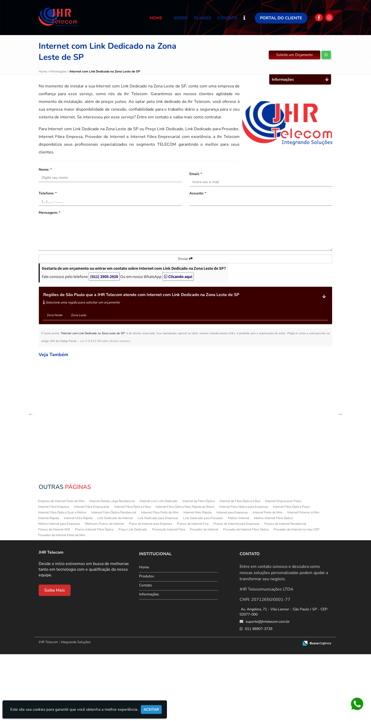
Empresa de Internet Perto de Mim (61, 568)
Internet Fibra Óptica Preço (291, 573)
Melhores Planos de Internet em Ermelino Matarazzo (160, 409)
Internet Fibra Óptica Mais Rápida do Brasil (185, 573)
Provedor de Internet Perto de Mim (61, 602)
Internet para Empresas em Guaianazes (59, 468)
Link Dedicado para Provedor (203, 585)
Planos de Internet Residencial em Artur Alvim (311, 532)
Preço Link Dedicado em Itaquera (260, 468)
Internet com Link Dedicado (159, 568)
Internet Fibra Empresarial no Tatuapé (160, 530)
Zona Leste (78, 315)
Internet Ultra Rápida (78, 585)
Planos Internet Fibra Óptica (94, 596)
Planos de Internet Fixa (192, 590)
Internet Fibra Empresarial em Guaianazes (110, 471)
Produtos (146, 643)
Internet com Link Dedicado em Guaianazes (110, 532)
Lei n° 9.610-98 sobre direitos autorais (105, 341)
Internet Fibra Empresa (53, 573)
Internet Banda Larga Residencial (112, 568)
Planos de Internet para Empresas (236, 590)
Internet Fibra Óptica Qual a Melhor (62, 579)
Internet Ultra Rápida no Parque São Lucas (210, 530)
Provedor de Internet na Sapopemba (311, 468)
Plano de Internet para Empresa (150, 590)
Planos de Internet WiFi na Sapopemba (60, 530)
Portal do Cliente (281, 18)
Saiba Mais (54, 657)
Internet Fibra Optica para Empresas (243, 573)
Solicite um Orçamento (294, 54)
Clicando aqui (178, 276)
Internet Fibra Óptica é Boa (132, 573)
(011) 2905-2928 (104, 276)
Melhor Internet (238, 585)
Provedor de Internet (204, 596)
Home (156, 18)
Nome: (45, 169)
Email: (195, 173)
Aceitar (151, 709)
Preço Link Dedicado (133, 596)
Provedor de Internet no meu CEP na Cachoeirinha (110, 409)
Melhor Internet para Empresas (59, 590)
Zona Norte (54, 315)
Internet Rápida (48, 585)
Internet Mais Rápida (197, 579)
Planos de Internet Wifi (54, 596)
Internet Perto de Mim (267, 579)
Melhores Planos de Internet (104, 590)
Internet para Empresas (232, 579)
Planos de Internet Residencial (285, 590)
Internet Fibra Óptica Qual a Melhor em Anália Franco (160, 471)
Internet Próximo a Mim (303, 579)
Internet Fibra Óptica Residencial (113, 579)
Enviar (185, 258)
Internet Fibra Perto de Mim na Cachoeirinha (261, 407)
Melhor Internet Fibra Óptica (273, 585)
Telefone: (48, 193)
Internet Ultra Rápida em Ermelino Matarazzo (210, 468)
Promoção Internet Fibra (168, 596)
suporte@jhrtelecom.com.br (267, 688)
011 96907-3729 (258, 695)
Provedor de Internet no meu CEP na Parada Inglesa (261, 532)
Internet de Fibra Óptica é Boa (240, 568)
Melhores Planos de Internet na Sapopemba (60, 407)
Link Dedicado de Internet (115, 585)
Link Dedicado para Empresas (158, 585)
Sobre (181, 18)
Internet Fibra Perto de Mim (160, 579)
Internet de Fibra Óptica (198, 568)
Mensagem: (49, 212)
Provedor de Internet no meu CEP (296, 596)
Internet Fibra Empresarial (91, 573)
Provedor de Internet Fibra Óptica (246, 596)
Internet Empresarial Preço (283, 568)
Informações (149, 661)
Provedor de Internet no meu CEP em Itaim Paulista (210, 409)
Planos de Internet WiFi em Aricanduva (311, 407)
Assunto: (197, 193)
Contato (227, 18)
